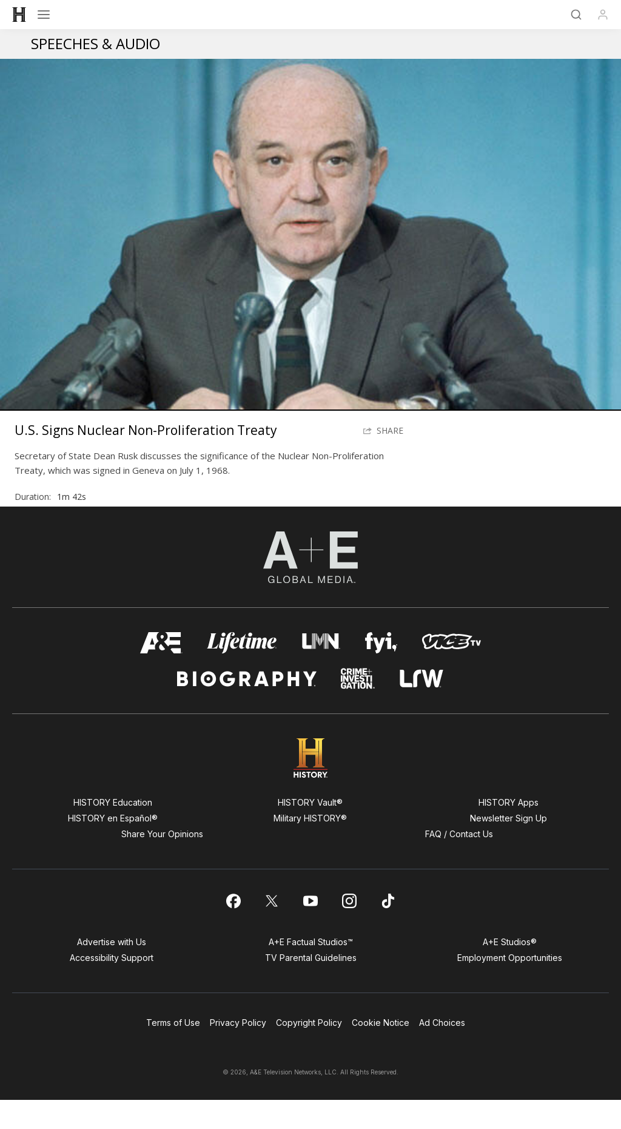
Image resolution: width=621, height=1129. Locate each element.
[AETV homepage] (161, 671)
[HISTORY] (19, 14)
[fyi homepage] (381, 671)
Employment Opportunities (509, 987)
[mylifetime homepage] (242, 671)
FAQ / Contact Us (459, 863)
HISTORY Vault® (310, 831)
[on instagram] (349, 930)
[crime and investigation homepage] (358, 707)
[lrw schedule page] (422, 707)
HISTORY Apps (508, 831)
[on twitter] (271, 930)
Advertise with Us (111, 971)
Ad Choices (442, 1051)
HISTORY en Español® (113, 847)
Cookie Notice (380, 1051)
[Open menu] (43, 14)
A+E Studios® (510, 971)
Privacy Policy (238, 1051)
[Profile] (603, 14)
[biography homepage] (247, 707)
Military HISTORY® (310, 847)
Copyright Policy (309, 1051)
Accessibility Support (111, 987)
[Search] (576, 14)
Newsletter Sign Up (508, 847)
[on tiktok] (388, 930)
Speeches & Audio (95, 43)
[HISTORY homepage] (311, 787)
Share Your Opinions (162, 863)
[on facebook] (233, 930)
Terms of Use (173, 1051)
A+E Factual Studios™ (311, 971)
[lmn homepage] (321, 671)
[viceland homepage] (451, 671)
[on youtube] (310, 930)
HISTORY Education (112, 831)
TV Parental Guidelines (311, 987)
